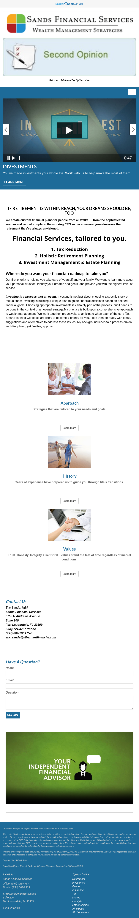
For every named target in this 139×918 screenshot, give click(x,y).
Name (10, 668)
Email (10, 680)
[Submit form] (13, 715)
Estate (76, 886)
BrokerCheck (67, 829)
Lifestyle (77, 901)
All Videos (78, 908)
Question (12, 692)
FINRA (70, 866)
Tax (74, 893)
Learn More (14, 182)
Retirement (78, 878)
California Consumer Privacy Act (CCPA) (96, 852)
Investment (78, 882)
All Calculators (80, 912)
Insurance (78, 890)
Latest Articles (80, 904)
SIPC (80, 866)
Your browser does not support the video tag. (69, 768)
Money (76, 897)
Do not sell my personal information (63, 855)
